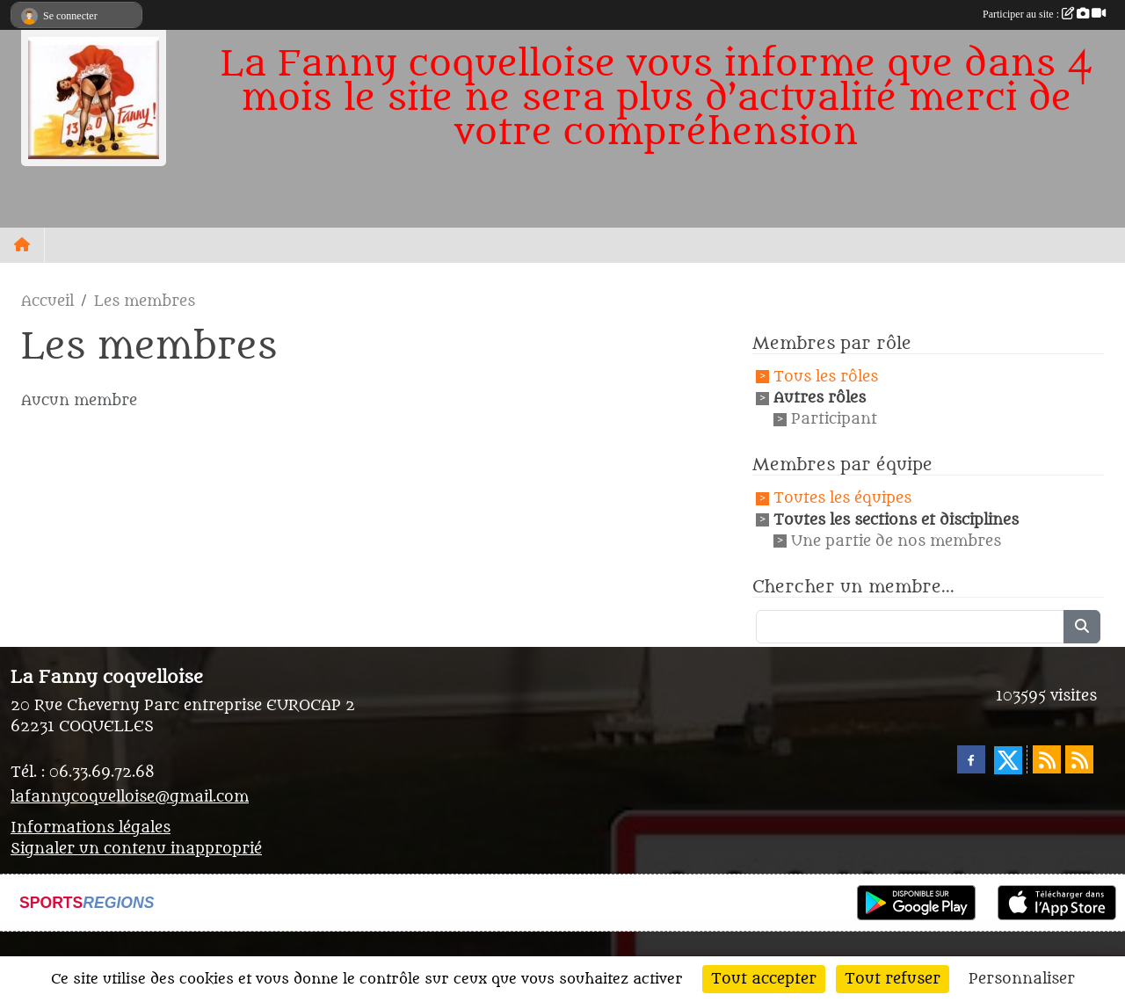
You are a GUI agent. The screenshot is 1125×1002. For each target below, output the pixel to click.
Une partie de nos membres (896, 541)
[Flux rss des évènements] (1079, 759)
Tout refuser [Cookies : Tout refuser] (892, 979)
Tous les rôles (825, 377)
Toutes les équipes (842, 499)
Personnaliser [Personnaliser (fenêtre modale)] (1022, 979)
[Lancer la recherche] (1081, 626)
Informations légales (91, 828)
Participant (834, 419)
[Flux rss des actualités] (1047, 759)
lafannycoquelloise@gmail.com (130, 797)
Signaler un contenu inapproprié (136, 849)
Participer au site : (1044, 14)
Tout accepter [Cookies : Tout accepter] (764, 979)
